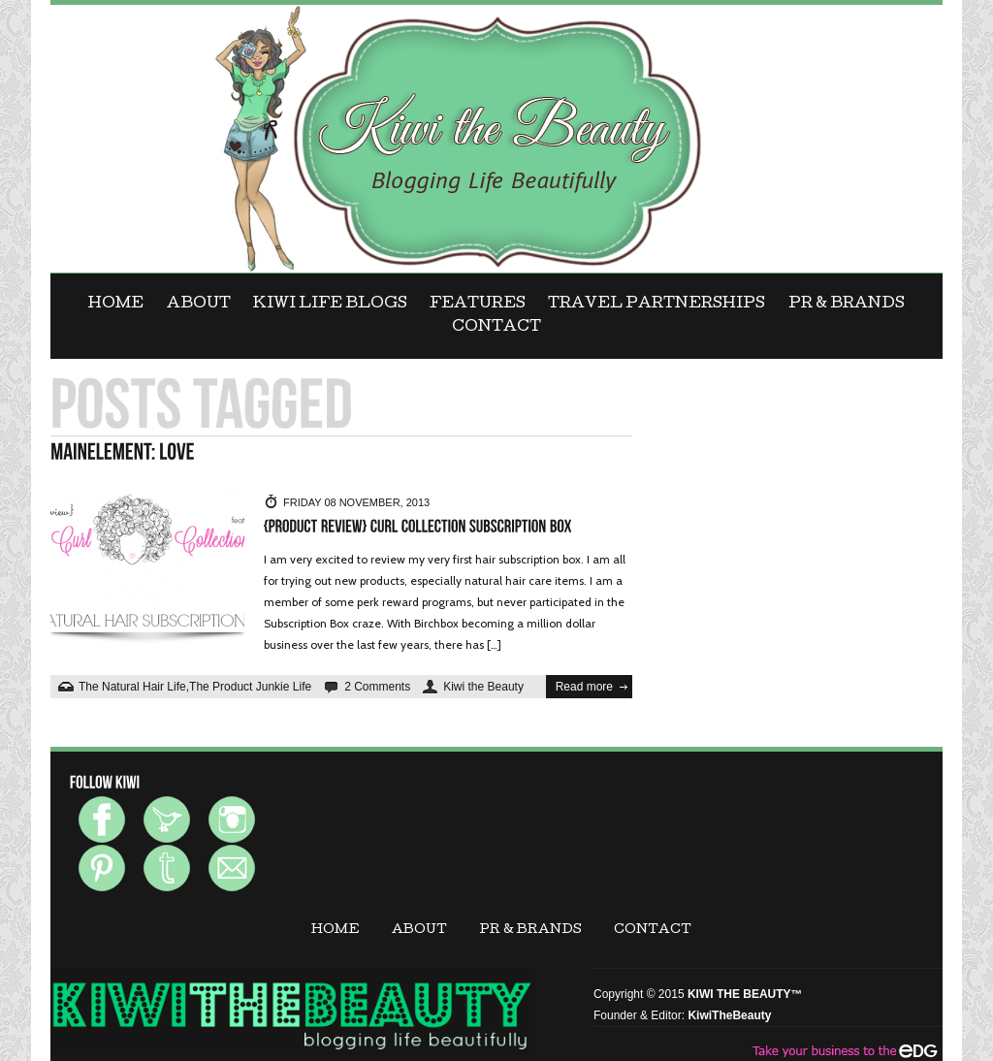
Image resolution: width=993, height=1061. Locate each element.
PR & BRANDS (846, 304)
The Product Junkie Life (250, 686)
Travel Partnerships (656, 304)
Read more (584, 686)
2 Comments (377, 686)
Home (116, 304)
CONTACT (496, 328)
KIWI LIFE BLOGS (330, 304)
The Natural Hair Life (132, 686)
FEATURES (478, 304)
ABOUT (199, 304)
